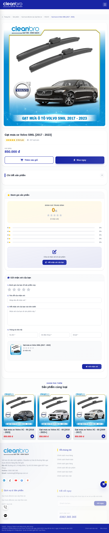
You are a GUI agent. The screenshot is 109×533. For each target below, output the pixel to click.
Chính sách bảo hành (64, 471)
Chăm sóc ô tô (7, 503)
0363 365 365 (13, 473)
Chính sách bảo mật (64, 475)
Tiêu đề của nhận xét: (16, 295)
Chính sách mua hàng (65, 454)
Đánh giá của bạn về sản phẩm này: (21, 285)
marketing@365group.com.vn (17, 476)
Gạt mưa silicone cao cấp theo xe (14, 494)
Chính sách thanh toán (65, 458)
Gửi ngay (100, 501)
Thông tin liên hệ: (14, 330)
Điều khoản (103, 528)
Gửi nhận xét (92, 366)
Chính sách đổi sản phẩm (66, 467)
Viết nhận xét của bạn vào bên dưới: (21, 307)
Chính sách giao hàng (65, 462)
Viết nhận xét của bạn (54, 262)
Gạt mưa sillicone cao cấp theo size (14, 498)
